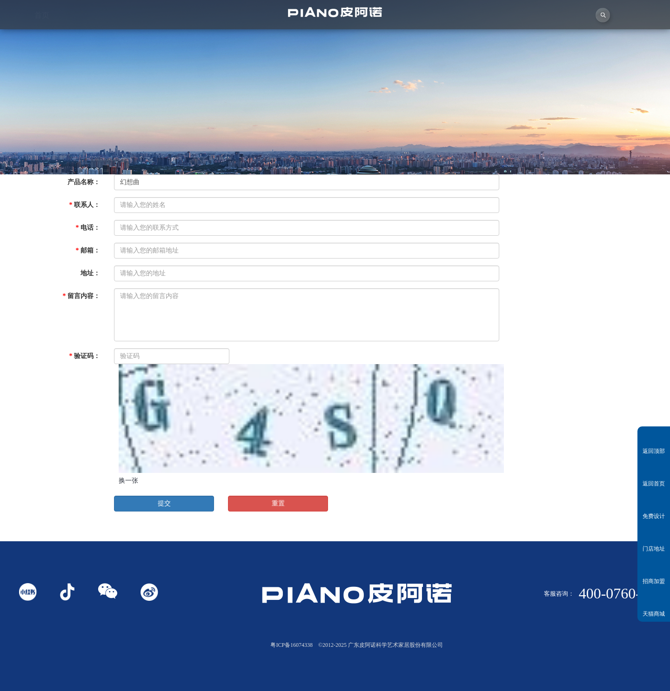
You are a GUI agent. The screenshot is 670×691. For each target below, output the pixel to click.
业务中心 (461, 35)
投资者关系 (544, 32)
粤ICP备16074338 (291, 645)
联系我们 (628, 29)
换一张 (128, 480)
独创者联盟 (293, 39)
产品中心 (377, 37)
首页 (41, 41)
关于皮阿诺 (125, 41)
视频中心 (210, 40)
